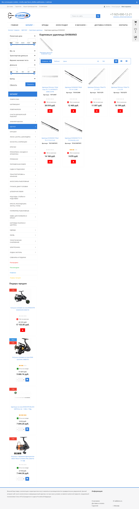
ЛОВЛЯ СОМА (22, 99)
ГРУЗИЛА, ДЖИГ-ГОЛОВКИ (22, 186)
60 (98, 61)
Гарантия (18, 6)
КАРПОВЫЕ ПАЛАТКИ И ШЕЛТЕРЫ (17, 224)
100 (103, 61)
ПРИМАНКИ (22, 159)
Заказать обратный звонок (122, 17)
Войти (108, 7)
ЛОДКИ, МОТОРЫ (22, 252)
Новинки (13, 273)
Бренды (45, 25)
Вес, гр (12, 51)
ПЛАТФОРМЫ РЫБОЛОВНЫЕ (19, 211)
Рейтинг (57, 61)
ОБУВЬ (22, 235)
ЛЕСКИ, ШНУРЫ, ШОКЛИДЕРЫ (22, 137)
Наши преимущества (30, 6)
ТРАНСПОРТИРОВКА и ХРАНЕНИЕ (22, 175)
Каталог (30, 25)
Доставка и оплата (103, 25)
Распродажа (14, 262)
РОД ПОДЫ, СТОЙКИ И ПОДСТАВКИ (22, 198)
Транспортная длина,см (19, 56)
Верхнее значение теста (19, 60)
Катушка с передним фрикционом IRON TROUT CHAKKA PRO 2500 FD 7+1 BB (22, 458)
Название (46, 61)
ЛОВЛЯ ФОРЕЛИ (22, 109)
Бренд (12, 79)
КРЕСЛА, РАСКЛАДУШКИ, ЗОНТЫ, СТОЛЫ (22, 205)
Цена (65, 61)
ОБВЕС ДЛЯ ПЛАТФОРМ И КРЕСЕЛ (22, 217)
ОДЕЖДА (22, 230)
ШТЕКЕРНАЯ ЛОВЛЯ (22, 191)
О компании (43, 6)
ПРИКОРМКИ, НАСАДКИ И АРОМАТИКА (22, 153)
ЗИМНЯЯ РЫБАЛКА (22, 121)
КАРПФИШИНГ (22, 104)
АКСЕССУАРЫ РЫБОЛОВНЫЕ (22, 181)
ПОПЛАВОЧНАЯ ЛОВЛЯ (22, 164)
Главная (14, 25)
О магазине (81, 25)
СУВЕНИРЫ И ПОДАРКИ (18, 257)
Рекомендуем (14, 267)
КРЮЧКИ (22, 147)
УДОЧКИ (22, 126)
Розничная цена (16, 36)
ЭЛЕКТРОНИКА (22, 247)
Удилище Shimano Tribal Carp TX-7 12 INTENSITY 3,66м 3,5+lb (50, 89)
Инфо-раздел (62, 25)
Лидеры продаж (15, 278)
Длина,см (13, 65)
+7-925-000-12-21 (121, 14)
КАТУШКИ (22, 132)
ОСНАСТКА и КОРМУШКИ (22, 142)
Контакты (123, 25)
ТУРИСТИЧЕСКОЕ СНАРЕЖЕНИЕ (22, 241)
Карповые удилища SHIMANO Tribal (46, 53)
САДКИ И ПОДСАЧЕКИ (22, 169)
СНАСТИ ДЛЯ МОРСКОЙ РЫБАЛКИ (22, 115)
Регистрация (116, 7)
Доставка (10, 6)
